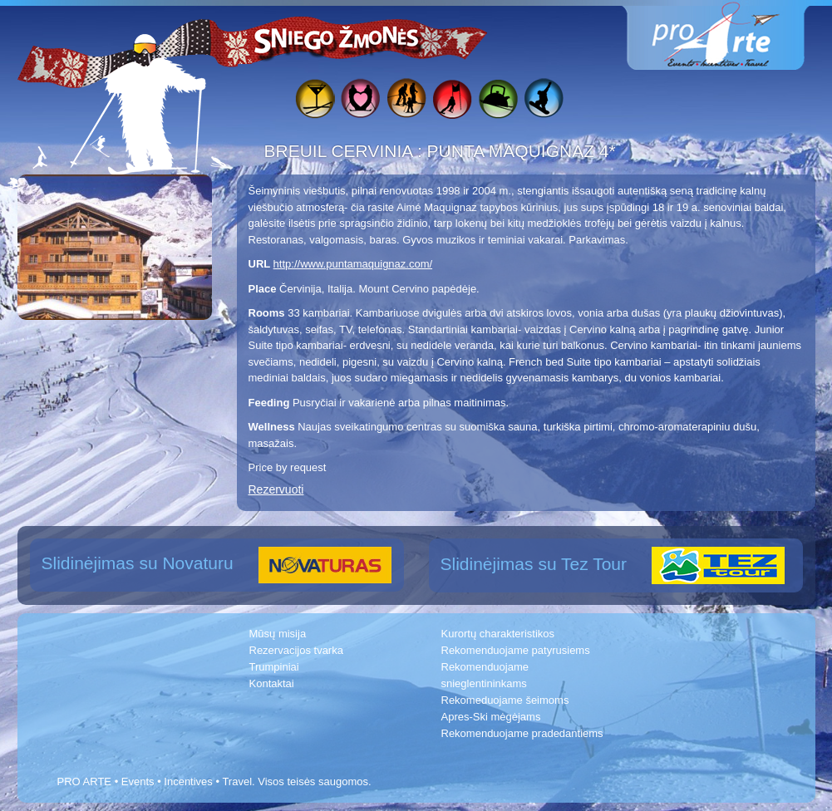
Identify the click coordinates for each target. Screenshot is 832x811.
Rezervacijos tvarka (296, 650)
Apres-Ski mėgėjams (491, 716)
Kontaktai (271, 683)
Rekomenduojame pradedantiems (522, 733)
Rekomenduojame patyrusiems (515, 650)
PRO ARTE (84, 781)
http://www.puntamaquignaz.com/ (353, 264)
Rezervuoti (276, 489)
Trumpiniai (274, 667)
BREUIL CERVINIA (340, 150)
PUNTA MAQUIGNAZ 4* (521, 150)
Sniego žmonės (337, 38)
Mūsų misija (278, 633)
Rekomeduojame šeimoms (505, 700)
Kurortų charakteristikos (498, 633)
